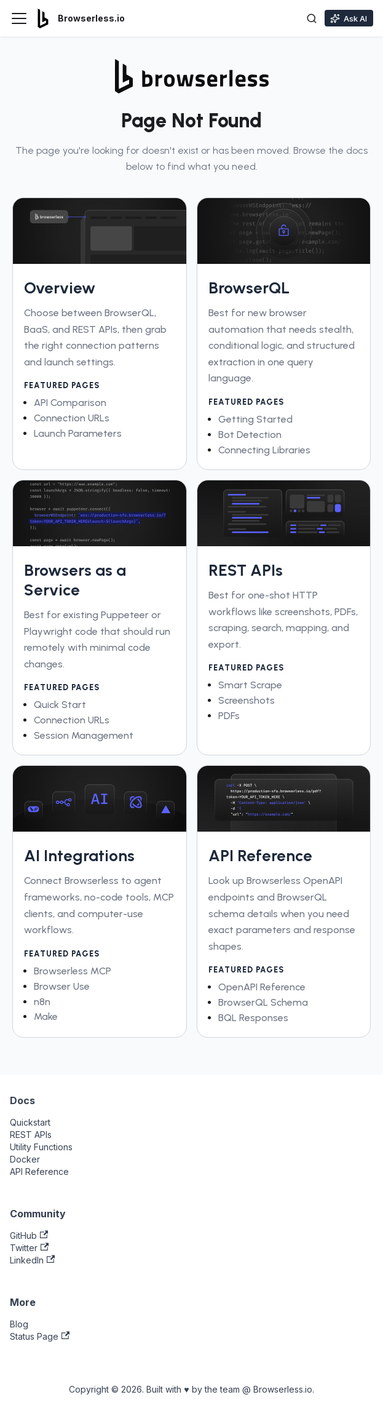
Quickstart (30, 1122)
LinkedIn (32, 1260)
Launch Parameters (78, 433)
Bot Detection (250, 434)
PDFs (229, 716)
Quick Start (60, 704)
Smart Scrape (250, 685)
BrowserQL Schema (263, 1002)
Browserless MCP (72, 971)
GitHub (29, 1235)
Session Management (83, 735)
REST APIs (31, 1134)
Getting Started (255, 419)
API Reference (39, 1171)
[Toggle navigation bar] (19, 18)
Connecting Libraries (264, 450)
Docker (25, 1159)
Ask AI (348, 18)
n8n (42, 1002)
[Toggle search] (311, 18)
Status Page (39, 1336)
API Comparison (70, 402)
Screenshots (246, 700)
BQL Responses (253, 1018)
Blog (19, 1324)
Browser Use (62, 986)
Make (46, 1016)
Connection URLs (71, 418)
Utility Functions (41, 1147)
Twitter (29, 1248)
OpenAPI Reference (262, 987)
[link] (99, 333)
